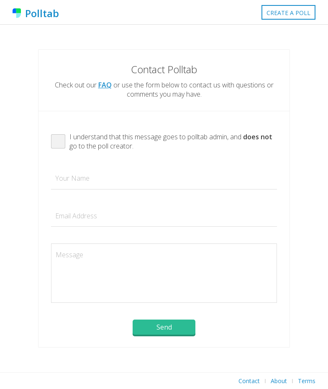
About (279, 381)
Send (164, 327)
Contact (249, 381)
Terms (306, 381)
